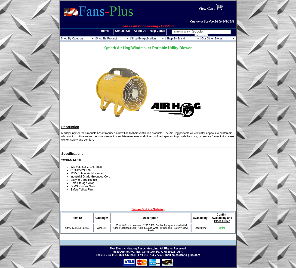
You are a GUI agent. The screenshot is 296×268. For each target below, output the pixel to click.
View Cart (206, 8)
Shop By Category (72, 38)
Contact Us (122, 30)
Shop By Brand (175, 38)
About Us (140, 30)
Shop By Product (106, 38)
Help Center (157, 30)
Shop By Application (143, 38)
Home (105, 30)
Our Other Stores (211, 38)
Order (222, 228)
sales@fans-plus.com (186, 255)
